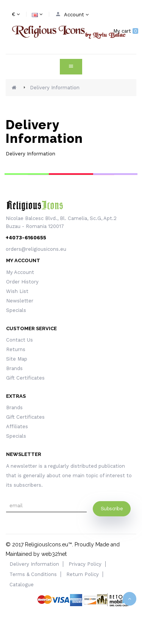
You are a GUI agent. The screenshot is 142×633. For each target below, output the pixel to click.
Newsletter (19, 301)
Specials (16, 310)
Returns (15, 349)
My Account (20, 272)
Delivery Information (55, 87)
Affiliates (17, 426)
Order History (22, 282)
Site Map (16, 359)
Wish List (17, 291)
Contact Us (19, 340)
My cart (125, 31)
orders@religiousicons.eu (36, 249)
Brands (14, 368)
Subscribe (112, 508)
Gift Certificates (25, 378)
